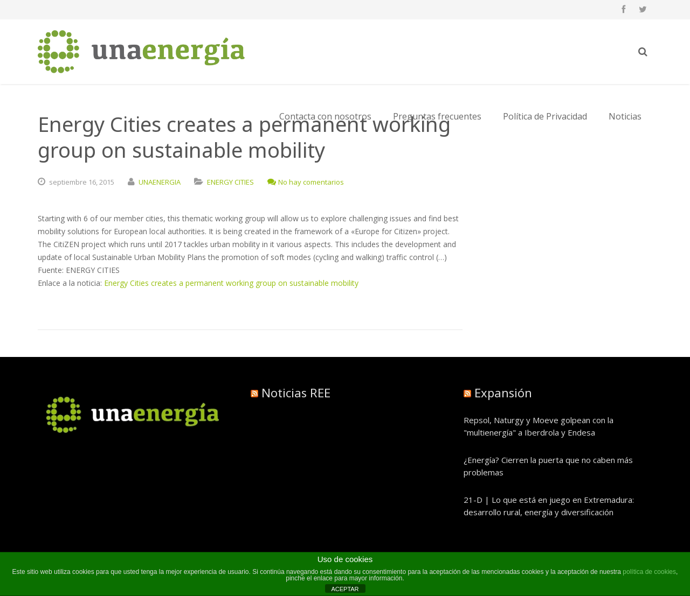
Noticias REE (295, 392)
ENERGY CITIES (230, 182)
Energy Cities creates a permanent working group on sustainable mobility (231, 283)
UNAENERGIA (160, 182)
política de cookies (649, 572)
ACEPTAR (344, 589)
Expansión (503, 392)
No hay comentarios (305, 182)
